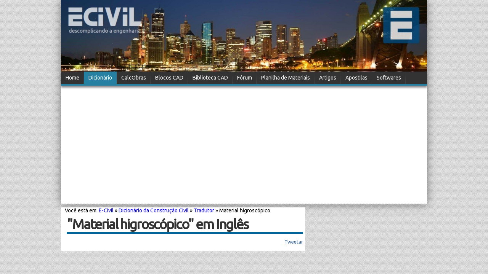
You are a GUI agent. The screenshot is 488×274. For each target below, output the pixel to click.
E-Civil (106, 210)
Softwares (389, 78)
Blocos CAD (169, 78)
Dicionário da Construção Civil (154, 210)
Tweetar (293, 241)
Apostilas (356, 78)
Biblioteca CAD (210, 78)
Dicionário (100, 78)
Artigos (327, 78)
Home (72, 78)
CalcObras (133, 78)
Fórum (244, 78)
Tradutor (204, 210)
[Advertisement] (244, 145)
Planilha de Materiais (285, 78)
